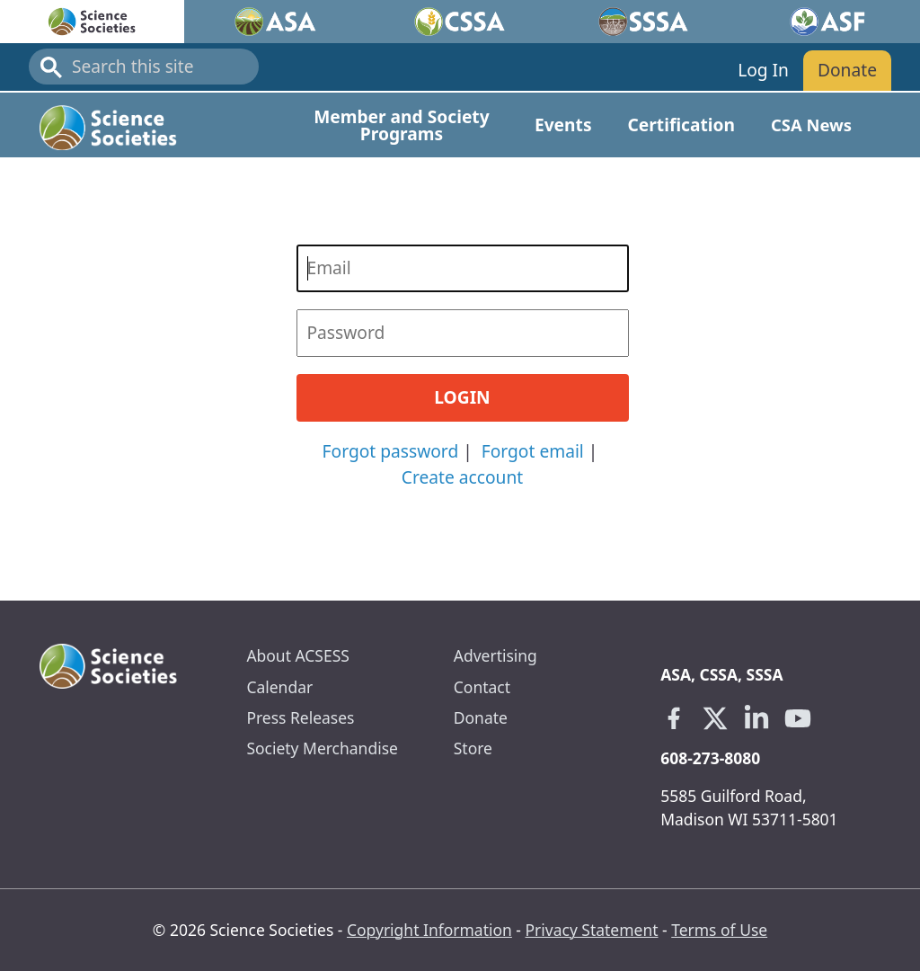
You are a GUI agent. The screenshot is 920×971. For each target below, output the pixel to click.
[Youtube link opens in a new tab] (797, 718)
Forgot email (533, 451)
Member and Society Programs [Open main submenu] (401, 125)
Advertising (495, 655)
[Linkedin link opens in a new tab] (756, 718)
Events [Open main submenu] (563, 124)
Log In (763, 70)
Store (473, 748)
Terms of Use (719, 929)
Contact (482, 687)
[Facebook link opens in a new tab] (673, 718)
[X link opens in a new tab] (715, 718)
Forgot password (391, 451)
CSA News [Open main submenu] (811, 124)
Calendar (279, 687)
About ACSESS (297, 655)
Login (462, 397)
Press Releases (300, 717)
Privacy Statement (592, 929)
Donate (847, 70)
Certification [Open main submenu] (681, 124)
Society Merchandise (321, 748)
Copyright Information (429, 929)
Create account (462, 477)
